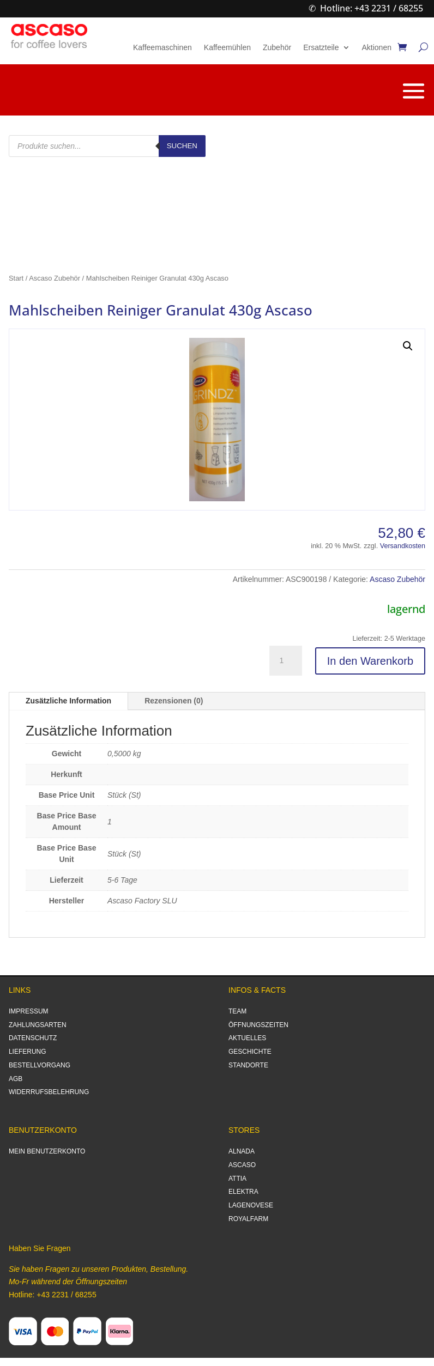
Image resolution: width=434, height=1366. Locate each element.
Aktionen (376, 48)
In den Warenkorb (370, 661)
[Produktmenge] (285, 661)
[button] (408, 346)
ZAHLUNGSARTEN (38, 1025)
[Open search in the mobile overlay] (107, 146)
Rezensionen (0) (173, 700)
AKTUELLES (247, 1038)
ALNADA (241, 1151)
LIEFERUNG (27, 1051)
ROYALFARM (248, 1219)
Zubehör (277, 48)
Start (16, 278)
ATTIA (237, 1178)
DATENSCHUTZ (33, 1038)
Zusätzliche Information (68, 700)
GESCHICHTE (250, 1051)
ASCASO (242, 1165)
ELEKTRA (243, 1191)
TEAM (237, 1011)
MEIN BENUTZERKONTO (47, 1151)
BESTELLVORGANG (39, 1065)
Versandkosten (402, 546)
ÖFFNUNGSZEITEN (258, 1025)
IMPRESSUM (29, 1011)
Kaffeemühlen (227, 48)
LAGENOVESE (250, 1205)
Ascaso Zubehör (54, 278)
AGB (15, 1079)
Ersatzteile (321, 48)
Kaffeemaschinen (162, 48)
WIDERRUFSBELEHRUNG (49, 1092)
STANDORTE (248, 1065)
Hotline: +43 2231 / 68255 (371, 8)
